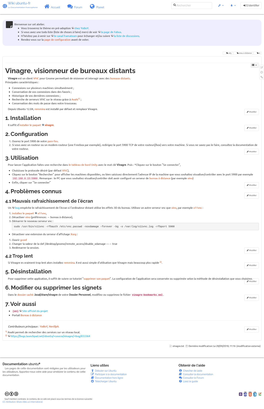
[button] (221, 7)
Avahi (74, 99)
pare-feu (52, 141)
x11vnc (197, 207)
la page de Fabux (111, 32)
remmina (40, 109)
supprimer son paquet (97, 278)
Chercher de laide (190, 370)
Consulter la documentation (195, 374)
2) (161, 261)
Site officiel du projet (35, 310)
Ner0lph (53, 326)
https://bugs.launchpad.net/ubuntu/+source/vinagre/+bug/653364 (50, 336)
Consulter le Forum (191, 377)
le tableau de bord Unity (83, 164)
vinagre (49, 125)
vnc (257, 53)
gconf (23, 239)
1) (79, 98)
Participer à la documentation (109, 374)
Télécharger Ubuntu (104, 381)
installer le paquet (30, 125)
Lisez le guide (188, 381)
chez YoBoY (81, 28)
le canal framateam (65, 35)
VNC (36, 78)
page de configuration (57, 39)
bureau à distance (243, 53)
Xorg (73, 234)
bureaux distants (120, 78)
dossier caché (25, 294)
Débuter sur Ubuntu (104, 370)
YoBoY (43, 326)
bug (17, 207)
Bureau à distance (31, 315)
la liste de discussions (126, 35)
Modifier (253, 112)
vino (190, 178)
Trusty (228, 53)
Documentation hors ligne (107, 377)
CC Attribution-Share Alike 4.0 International (22, 402)
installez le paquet (23, 213)
